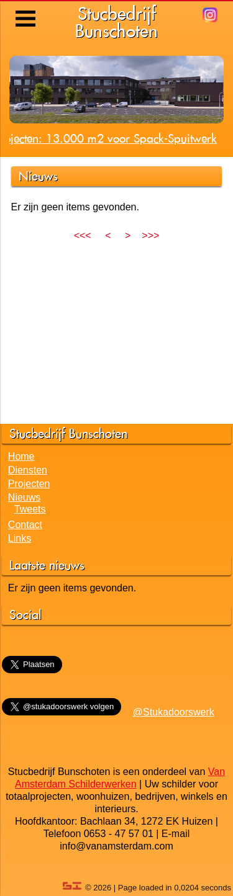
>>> (150, 235)
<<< (82, 235)
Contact (25, 524)
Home (21, 456)
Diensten (27, 470)
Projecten (29, 483)
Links (19, 538)
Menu (26, 9)
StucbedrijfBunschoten (116, 22)
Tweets (30, 509)
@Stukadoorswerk (173, 712)
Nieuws (24, 497)
